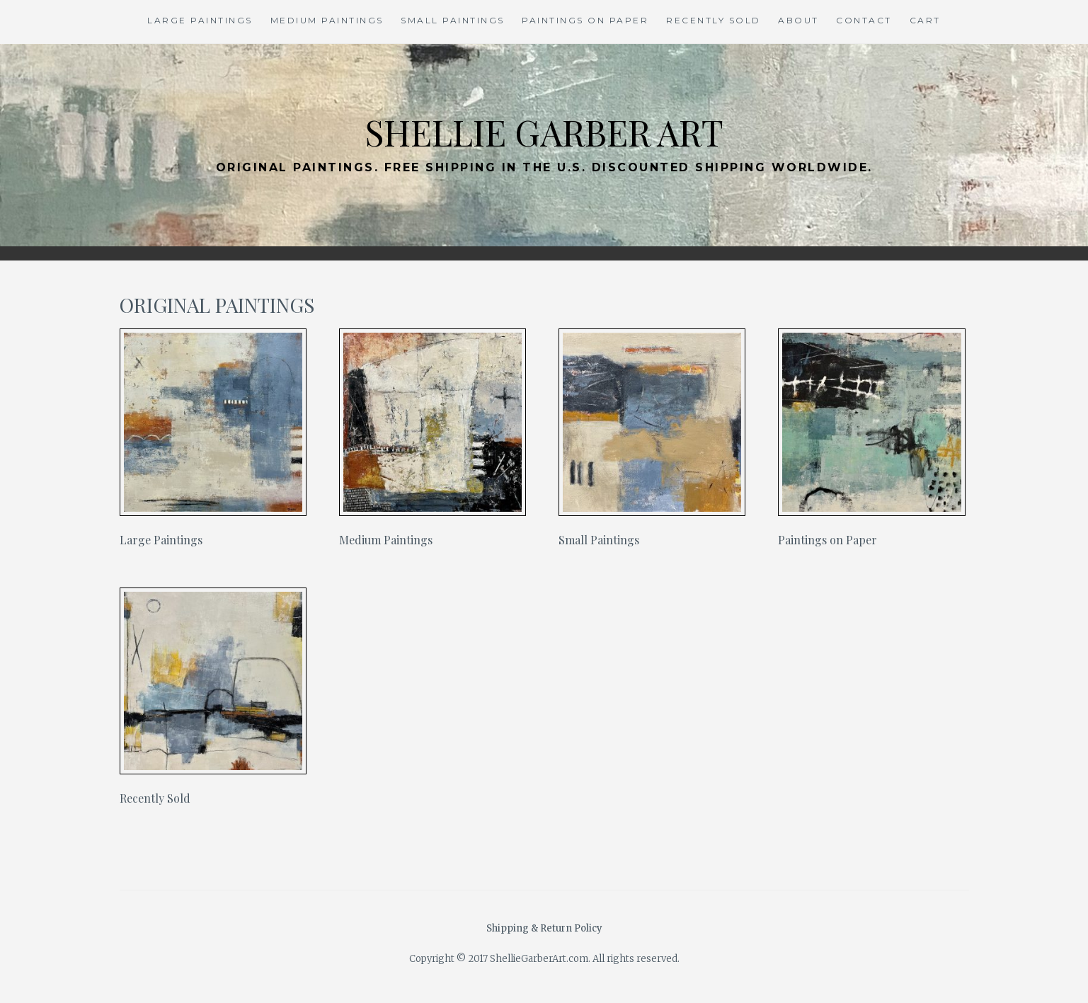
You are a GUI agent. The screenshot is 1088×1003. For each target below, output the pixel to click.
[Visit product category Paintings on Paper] (872, 440)
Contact (864, 20)
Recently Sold (713, 20)
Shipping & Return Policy (544, 928)
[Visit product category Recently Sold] (213, 700)
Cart (925, 20)
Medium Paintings (327, 20)
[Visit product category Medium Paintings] (433, 440)
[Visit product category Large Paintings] (213, 440)
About (798, 20)
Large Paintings (200, 20)
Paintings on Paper (585, 20)
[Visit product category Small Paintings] (652, 440)
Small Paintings (453, 20)
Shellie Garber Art (544, 132)
